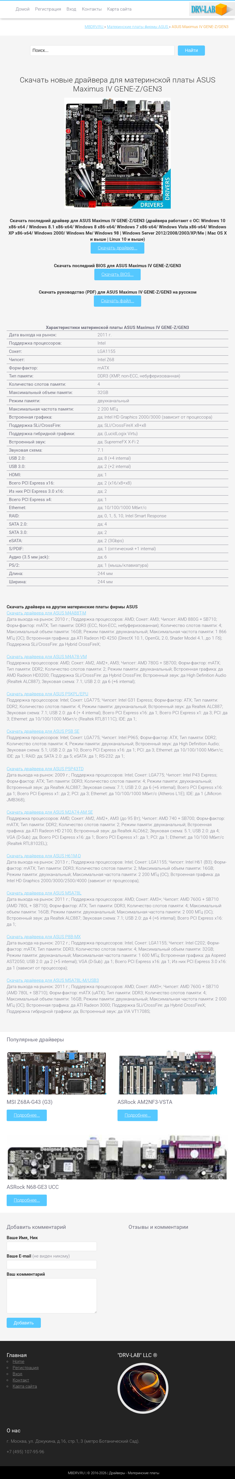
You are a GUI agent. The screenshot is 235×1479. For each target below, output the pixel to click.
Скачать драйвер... (117, 247)
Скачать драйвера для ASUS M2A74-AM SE (50, 811)
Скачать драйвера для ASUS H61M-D (44, 855)
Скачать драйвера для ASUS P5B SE (43, 730)
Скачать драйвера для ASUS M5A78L (44, 892)
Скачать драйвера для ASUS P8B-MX (44, 935)
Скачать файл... (117, 300)
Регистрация (48, 9)
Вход (71, 9)
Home (18, 1360)
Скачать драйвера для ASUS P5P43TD (45, 768)
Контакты (92, 9)
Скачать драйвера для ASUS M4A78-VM (47, 655)
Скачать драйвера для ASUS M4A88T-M (46, 612)
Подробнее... (26, 1114)
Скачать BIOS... (117, 274)
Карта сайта (119, 9)
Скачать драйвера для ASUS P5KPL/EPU (47, 693)
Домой (23, 9)
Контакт (21, 1378)
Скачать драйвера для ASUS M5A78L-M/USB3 (53, 979)
